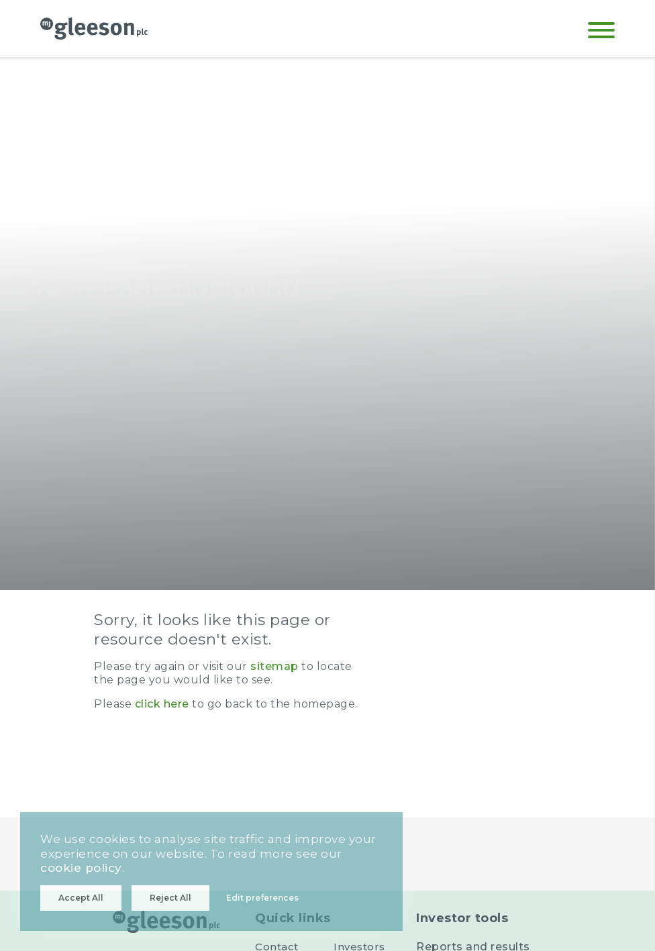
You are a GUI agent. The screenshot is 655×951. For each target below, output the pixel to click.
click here (162, 703)
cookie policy (81, 868)
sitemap (274, 666)
